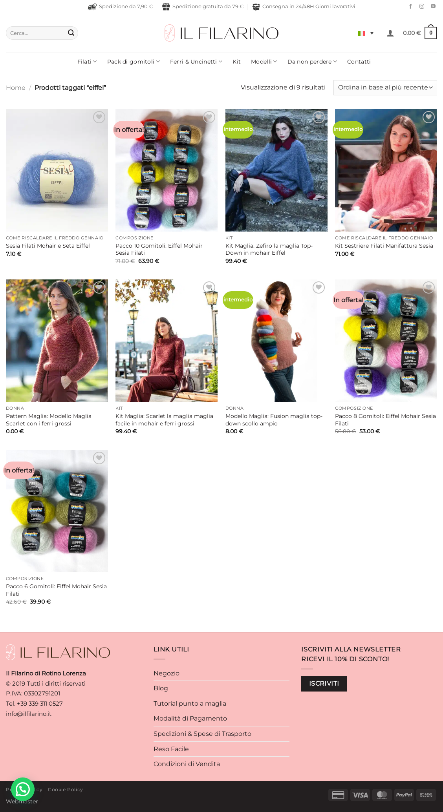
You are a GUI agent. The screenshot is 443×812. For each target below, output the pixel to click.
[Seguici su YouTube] (431, 6)
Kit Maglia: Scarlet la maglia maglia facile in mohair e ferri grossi (164, 419)
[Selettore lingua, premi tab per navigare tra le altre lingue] (366, 33)
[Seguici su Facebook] (408, 6)
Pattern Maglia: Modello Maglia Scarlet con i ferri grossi (49, 419)
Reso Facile (171, 749)
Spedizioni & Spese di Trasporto (202, 733)
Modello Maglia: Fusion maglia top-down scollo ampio (273, 419)
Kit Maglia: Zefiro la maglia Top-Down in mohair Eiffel (269, 249)
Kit (236, 61)
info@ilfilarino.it (28, 713)
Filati (87, 61)
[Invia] (71, 33)
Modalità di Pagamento (190, 718)
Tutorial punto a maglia (190, 703)
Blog (161, 688)
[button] (390, 33)
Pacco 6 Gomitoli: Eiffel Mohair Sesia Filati (56, 590)
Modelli (264, 61)
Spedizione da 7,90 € (120, 6)
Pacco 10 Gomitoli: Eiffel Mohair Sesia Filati (159, 249)
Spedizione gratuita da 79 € (202, 6)
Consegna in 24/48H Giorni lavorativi (303, 7)
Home (16, 87)
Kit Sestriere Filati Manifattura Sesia (384, 245)
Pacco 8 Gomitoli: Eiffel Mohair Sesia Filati (385, 419)
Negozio (166, 673)
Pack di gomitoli (133, 61)
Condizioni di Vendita (187, 764)
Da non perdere (312, 61)
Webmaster (22, 801)
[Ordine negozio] (385, 87)
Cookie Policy (65, 789)
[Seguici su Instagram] (420, 6)
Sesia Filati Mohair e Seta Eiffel (48, 245)
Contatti (359, 61)
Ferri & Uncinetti (196, 61)
